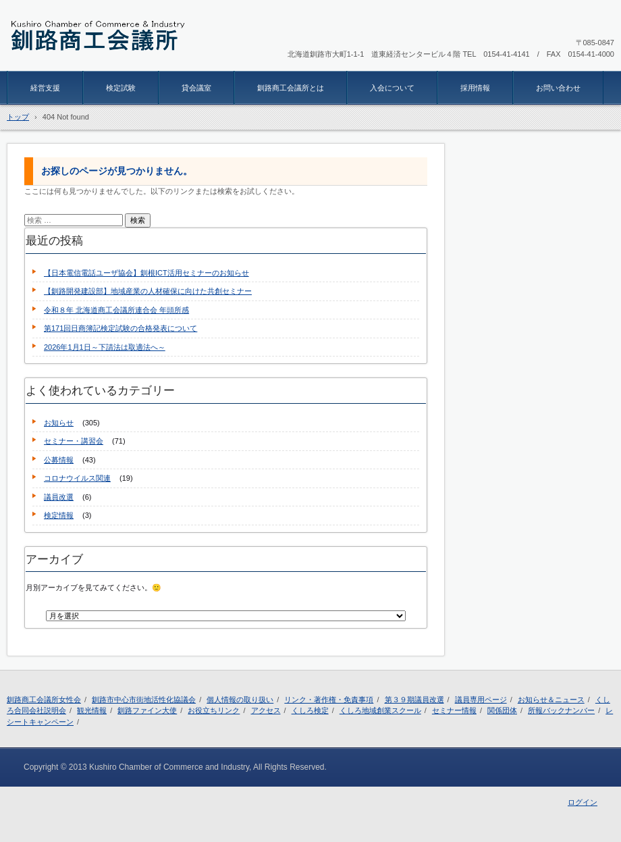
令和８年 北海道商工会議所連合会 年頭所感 (116, 310)
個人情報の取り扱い (240, 699)
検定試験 (121, 88)
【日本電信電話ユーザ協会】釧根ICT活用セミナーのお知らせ (146, 273)
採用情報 (475, 88)
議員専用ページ (481, 699)
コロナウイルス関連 (77, 478)
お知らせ (59, 423)
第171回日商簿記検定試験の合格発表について (120, 328)
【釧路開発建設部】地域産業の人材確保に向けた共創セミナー (148, 291)
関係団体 (502, 710)
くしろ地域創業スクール (380, 710)
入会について (392, 88)
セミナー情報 (454, 710)
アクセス (266, 710)
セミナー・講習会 (73, 441)
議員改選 (59, 497)
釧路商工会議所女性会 (44, 699)
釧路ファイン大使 (147, 710)
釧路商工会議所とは (290, 88)
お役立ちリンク (214, 710)
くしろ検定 (310, 710)
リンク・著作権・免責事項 (328, 699)
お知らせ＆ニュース (551, 699)
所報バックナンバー (561, 710)
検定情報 (59, 515)
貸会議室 (196, 88)
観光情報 (92, 710)
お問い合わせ (558, 88)
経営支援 (45, 88)
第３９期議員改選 (414, 699)
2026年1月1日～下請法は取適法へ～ (104, 347)
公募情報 (59, 460)
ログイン (582, 802)
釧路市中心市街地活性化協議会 (144, 699)
